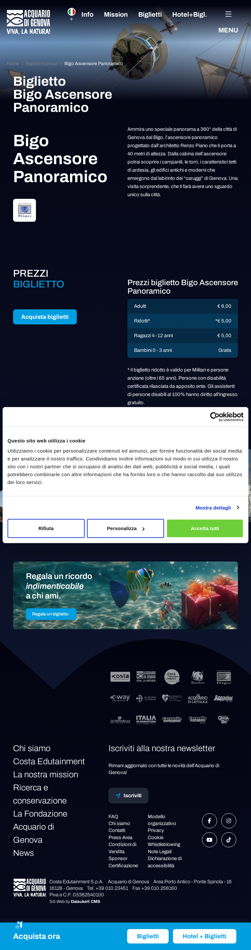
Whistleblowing (164, 844)
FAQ (113, 816)
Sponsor (118, 858)
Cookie (155, 837)
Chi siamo (31, 748)
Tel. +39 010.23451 (107, 888)
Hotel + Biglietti (204, 936)
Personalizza (125, 528)
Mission (116, 14)
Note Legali (160, 851)
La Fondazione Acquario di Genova (40, 826)
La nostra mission (45, 774)
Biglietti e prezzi (42, 63)
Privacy (156, 830)
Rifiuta (46, 528)
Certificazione (123, 865)
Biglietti (150, 14)
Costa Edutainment (49, 761)
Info (87, 14)
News (23, 852)
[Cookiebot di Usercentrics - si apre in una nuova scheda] (214, 417)
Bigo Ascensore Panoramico (93, 63)
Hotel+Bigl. (189, 14)
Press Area (120, 837)
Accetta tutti (205, 528)
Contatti (117, 830)
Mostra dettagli (213, 507)
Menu (228, 22)
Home (13, 63)
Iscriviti (128, 796)
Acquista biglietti (45, 317)
